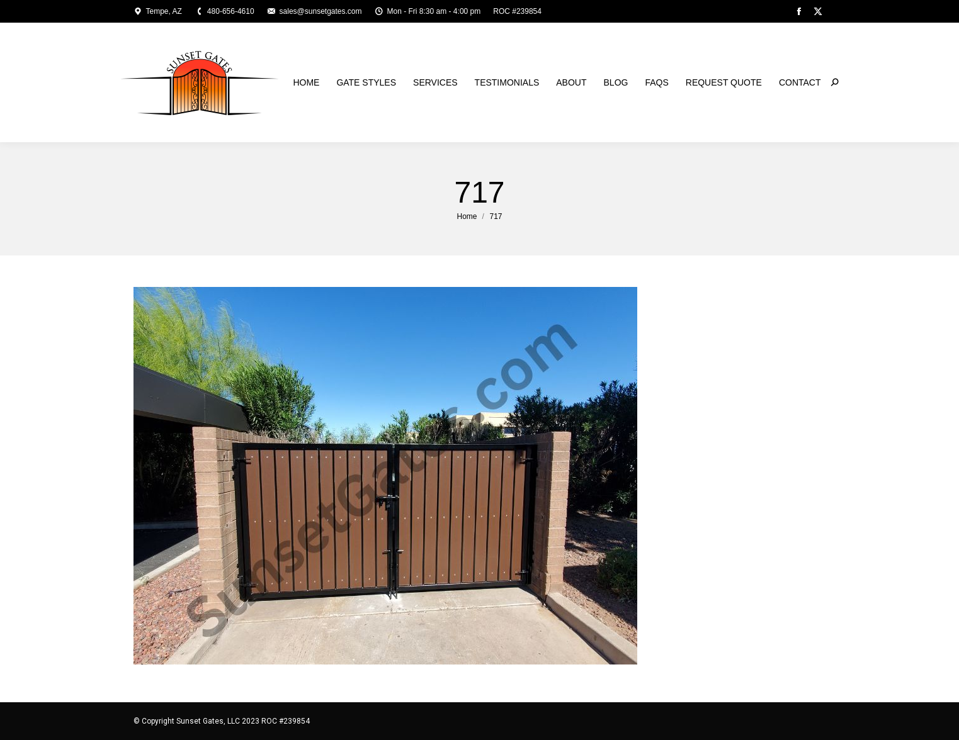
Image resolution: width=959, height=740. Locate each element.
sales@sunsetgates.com (314, 11)
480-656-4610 (224, 11)
